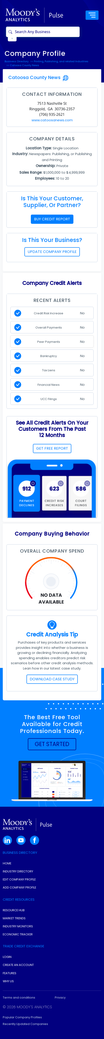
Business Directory (17, 61)
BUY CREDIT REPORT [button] (52, 219)
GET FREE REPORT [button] (52, 448)
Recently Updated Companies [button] (25, 1024)
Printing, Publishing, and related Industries (61, 61)
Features (9, 973)
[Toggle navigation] (92, 15)
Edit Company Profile (19, 879)
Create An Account (18, 965)
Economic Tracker (18, 934)
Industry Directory (18, 871)
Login (7, 957)
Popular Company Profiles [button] (22, 1017)
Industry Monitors (18, 926)
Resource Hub (14, 910)
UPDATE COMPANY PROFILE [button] (52, 251)
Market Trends (14, 918)
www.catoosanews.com (52, 120)
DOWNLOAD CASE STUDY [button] (52, 679)
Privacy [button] (60, 997)
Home (7, 863)
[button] (52, 744)
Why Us (8, 981)
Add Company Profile (19, 887)
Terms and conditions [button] (19, 997)
